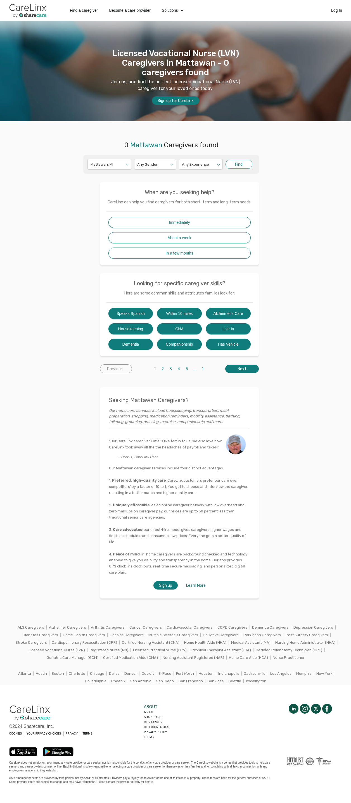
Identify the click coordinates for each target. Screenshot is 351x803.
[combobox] (137, 164)
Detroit (148, 673)
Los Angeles (280, 673)
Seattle (235, 681)
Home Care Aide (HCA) (248, 657)
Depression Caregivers (313, 627)
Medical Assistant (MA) (251, 642)
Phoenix (118, 681)
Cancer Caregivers (145, 627)
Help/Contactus (156, 727)
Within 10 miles (179, 313)
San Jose (216, 681)
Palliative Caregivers (221, 635)
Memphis (304, 673)
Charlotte (77, 673)
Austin (41, 673)
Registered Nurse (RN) (109, 650)
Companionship (179, 344)
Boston (58, 673)
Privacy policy (155, 732)
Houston (206, 673)
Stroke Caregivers (31, 642)
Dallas (114, 673)
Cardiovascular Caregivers (190, 627)
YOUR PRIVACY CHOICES (44, 733)
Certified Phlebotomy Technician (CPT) (289, 650)
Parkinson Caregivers (262, 635)
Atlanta (24, 673)
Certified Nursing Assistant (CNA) (150, 642)
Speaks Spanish (131, 313)
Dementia (130, 344)
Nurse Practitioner (289, 657)
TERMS (87, 733)
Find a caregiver (84, 10)
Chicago (97, 673)
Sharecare (152, 717)
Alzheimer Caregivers (67, 627)
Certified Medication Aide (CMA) (130, 657)
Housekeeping (130, 329)
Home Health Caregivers (84, 635)
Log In (336, 10)
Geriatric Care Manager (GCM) (72, 657)
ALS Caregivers (31, 627)
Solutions (173, 10)
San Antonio (140, 681)
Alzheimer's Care (228, 313)
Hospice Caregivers (127, 635)
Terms (149, 737)
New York (324, 673)
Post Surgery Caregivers (307, 635)
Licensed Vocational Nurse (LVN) (57, 650)
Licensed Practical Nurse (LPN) (160, 650)
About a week (179, 238)
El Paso (164, 673)
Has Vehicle (228, 344)
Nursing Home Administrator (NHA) (305, 642)
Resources (153, 722)
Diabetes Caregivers (40, 635)
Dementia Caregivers (270, 627)
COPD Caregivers (232, 627)
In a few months (179, 253)
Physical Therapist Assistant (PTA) (221, 650)
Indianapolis (228, 673)
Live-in (228, 329)
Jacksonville (254, 673)
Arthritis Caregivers (108, 627)
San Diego (165, 681)
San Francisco (191, 681)
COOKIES (15, 733)
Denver (130, 673)
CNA (179, 329)
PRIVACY (72, 733)
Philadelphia (95, 681)
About (148, 712)
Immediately (179, 222)
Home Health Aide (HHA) (205, 642)
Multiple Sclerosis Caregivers (173, 635)
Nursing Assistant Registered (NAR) (193, 657)
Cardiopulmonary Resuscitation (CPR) (84, 642)
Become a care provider (130, 10)
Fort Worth (185, 673)
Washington (256, 681)
